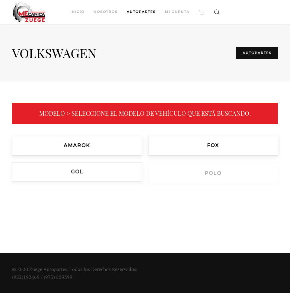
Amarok (77, 145)
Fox (213, 146)
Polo (213, 174)
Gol (77, 172)
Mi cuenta (177, 12)
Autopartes (141, 12)
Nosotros (106, 12)
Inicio (77, 12)
